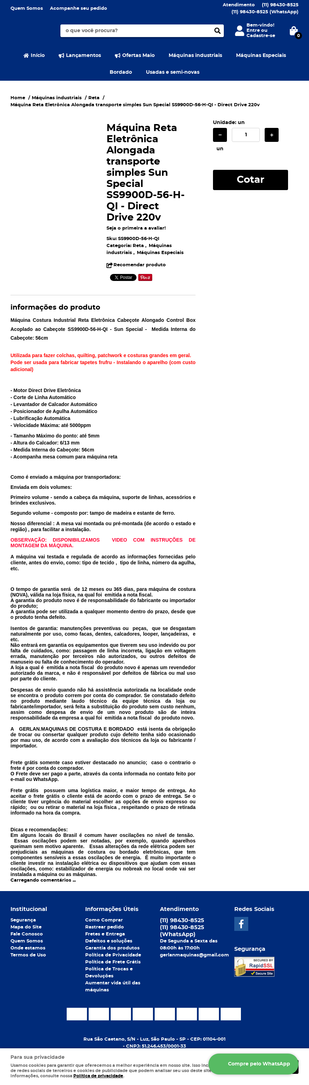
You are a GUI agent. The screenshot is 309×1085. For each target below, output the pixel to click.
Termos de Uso (28, 955)
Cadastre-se (261, 36)
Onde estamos (27, 948)
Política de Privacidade (113, 955)
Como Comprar (104, 920)
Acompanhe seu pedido (78, 8)
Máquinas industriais (195, 55)
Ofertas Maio (138, 55)
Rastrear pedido (104, 927)
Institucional (28, 909)
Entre (253, 30)
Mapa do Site (26, 927)
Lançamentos (83, 55)
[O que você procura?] (217, 30)
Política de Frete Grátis (113, 962)
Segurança (23, 920)
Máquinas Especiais (261, 55)
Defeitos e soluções (108, 941)
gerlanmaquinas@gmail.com (194, 955)
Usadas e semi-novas (172, 72)
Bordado (121, 72)
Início (38, 55)
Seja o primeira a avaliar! (136, 228)
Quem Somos (26, 8)
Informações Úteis (112, 909)
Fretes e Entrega (105, 934)
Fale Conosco (26, 934)
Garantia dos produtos (112, 948)
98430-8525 (280, 5)
